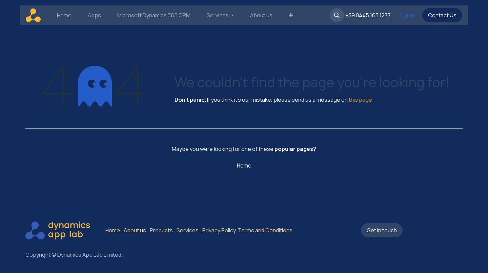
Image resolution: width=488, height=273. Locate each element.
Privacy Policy (219, 230)
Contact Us (442, 15)
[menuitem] (64, 15)
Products (161, 230)
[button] (337, 15)
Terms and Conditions (264, 230)
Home (244, 165)
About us (135, 230)
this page (360, 99)
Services (188, 230)
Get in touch (382, 230)
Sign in (407, 15)
